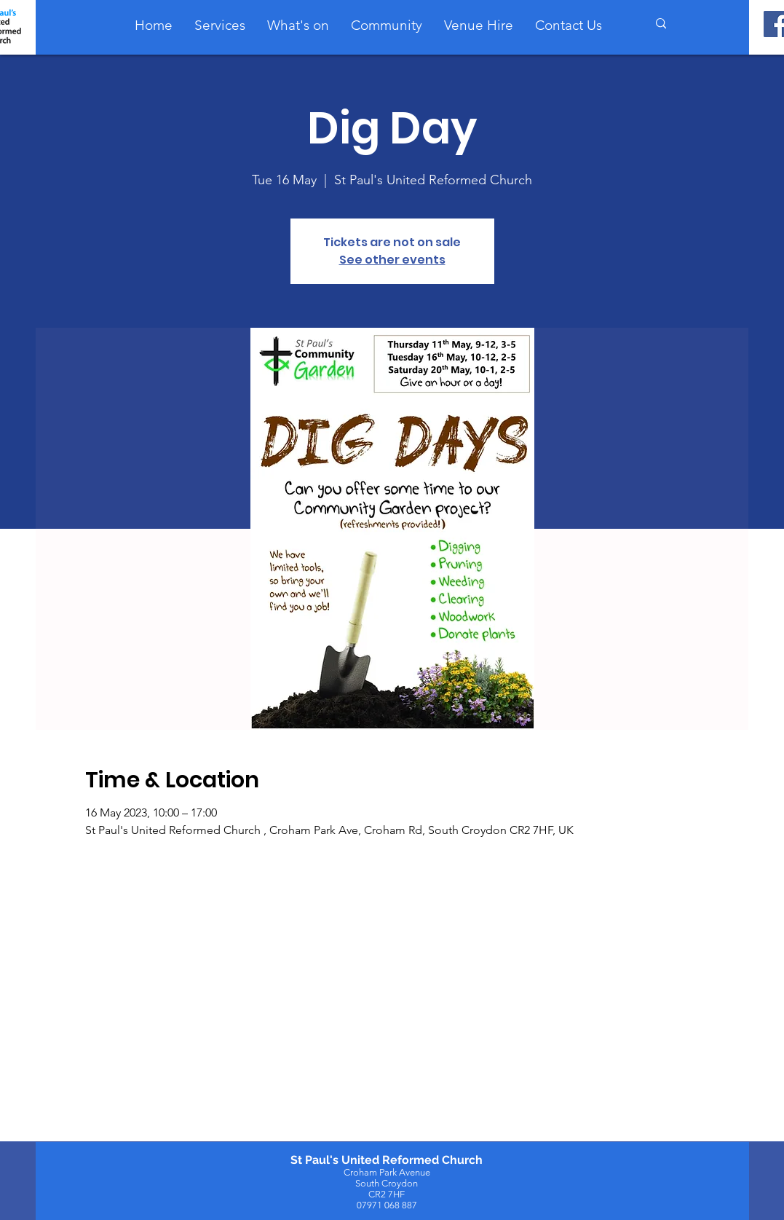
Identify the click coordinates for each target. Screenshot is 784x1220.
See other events (392, 259)
